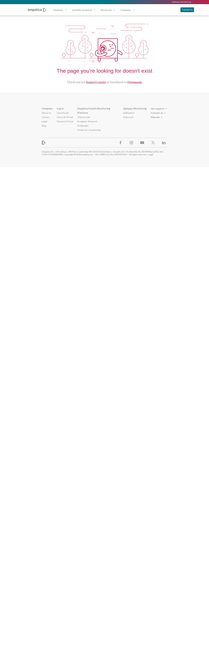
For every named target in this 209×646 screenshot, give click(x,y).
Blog (44, 125)
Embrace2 (128, 117)
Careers (46, 117)
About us (46, 113)
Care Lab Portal (65, 117)
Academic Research (87, 121)
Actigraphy (83, 125)
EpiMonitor (129, 113)
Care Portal (63, 113)
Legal (44, 121)
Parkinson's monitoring (89, 130)
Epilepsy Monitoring (183, 2)
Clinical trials (83, 117)
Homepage (134, 82)
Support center (96, 82)
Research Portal (65, 121)
